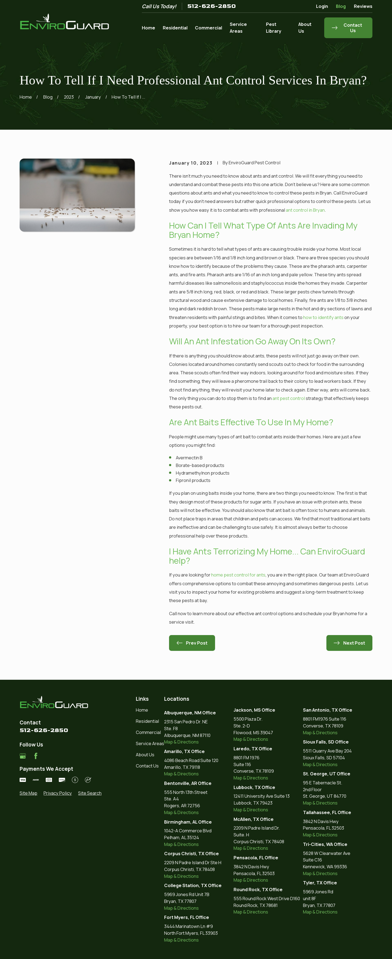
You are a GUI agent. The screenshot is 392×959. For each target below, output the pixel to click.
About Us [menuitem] (304, 27)
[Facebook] (36, 756)
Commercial (148, 732)
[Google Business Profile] (23, 756)
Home (142, 710)
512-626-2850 (211, 6)
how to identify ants (323, 317)
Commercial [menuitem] (208, 28)
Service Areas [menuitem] (238, 27)
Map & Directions (181, 742)
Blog (341, 6)
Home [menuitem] (148, 28)
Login (322, 6)
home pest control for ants (238, 575)
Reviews (363, 6)
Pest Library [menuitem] (273, 27)
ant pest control (288, 398)
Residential (147, 721)
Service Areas (150, 743)
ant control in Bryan (305, 210)
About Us (145, 754)
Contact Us (147, 766)
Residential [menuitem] (175, 28)
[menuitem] (28, 793)
